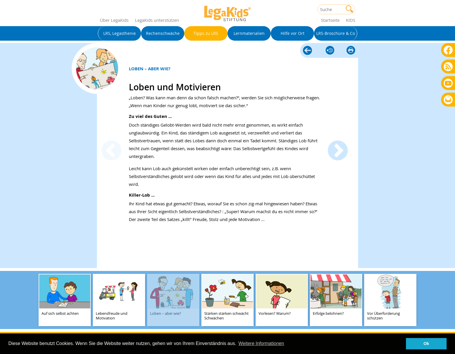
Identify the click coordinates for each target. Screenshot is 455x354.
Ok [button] (426, 343)
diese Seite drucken (350, 51)
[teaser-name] (65, 300)
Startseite (330, 20)
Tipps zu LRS (307, 51)
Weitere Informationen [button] (261, 343)
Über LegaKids (114, 20)
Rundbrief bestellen (448, 100)
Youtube (448, 83)
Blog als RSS (448, 67)
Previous (111, 151)
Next (337, 151)
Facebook (448, 49)
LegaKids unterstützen (157, 20)
